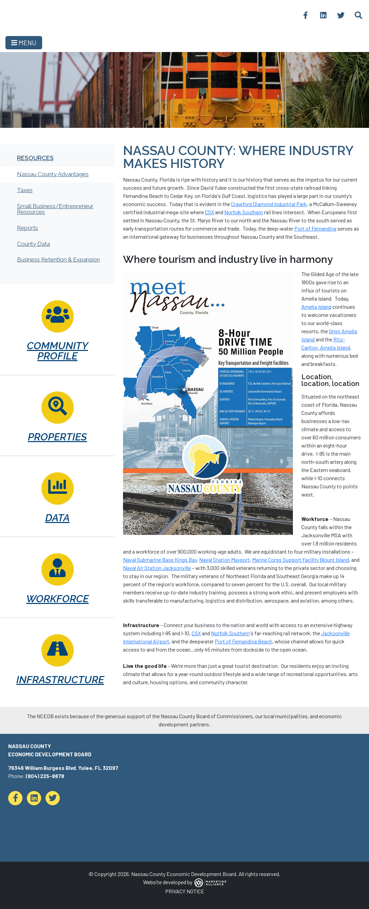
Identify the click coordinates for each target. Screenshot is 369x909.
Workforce (57, 599)
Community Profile (57, 351)
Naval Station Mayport (224, 559)
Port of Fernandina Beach (243, 641)
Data (57, 518)
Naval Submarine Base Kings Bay (160, 559)
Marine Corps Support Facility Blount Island (300, 559)
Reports (27, 227)
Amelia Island (316, 306)
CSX (209, 212)
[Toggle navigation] (23, 42)
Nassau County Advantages (53, 174)
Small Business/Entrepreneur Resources (55, 209)
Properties (57, 437)
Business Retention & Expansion (58, 259)
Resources (35, 158)
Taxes (25, 190)
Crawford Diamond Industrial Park (269, 204)
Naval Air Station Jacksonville (157, 568)
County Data (33, 243)
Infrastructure (57, 680)
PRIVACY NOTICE (184, 891)
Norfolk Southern (243, 212)
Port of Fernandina (315, 228)
